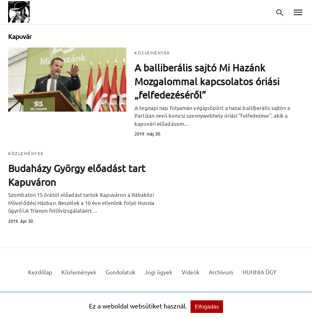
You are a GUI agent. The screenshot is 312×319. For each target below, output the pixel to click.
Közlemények (153, 52)
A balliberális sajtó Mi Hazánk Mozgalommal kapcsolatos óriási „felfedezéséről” (202, 81)
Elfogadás (202, 306)
